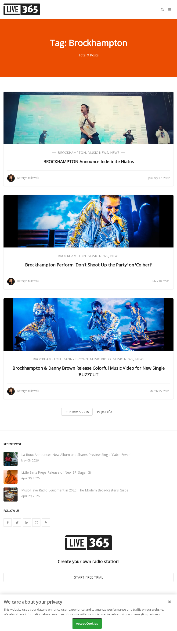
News (114, 152)
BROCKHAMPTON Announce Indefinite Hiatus (88, 161)
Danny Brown (75, 359)
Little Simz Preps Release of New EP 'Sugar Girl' (57, 472)
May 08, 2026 (30, 460)
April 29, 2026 (30, 496)
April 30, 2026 (30, 478)
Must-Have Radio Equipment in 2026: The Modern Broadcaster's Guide (74, 490)
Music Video (100, 359)
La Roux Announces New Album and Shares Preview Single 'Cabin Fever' (75, 454)
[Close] (169, 602)
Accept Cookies (87, 623)
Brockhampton (72, 152)
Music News (98, 152)
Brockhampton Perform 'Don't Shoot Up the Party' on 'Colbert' (88, 265)
